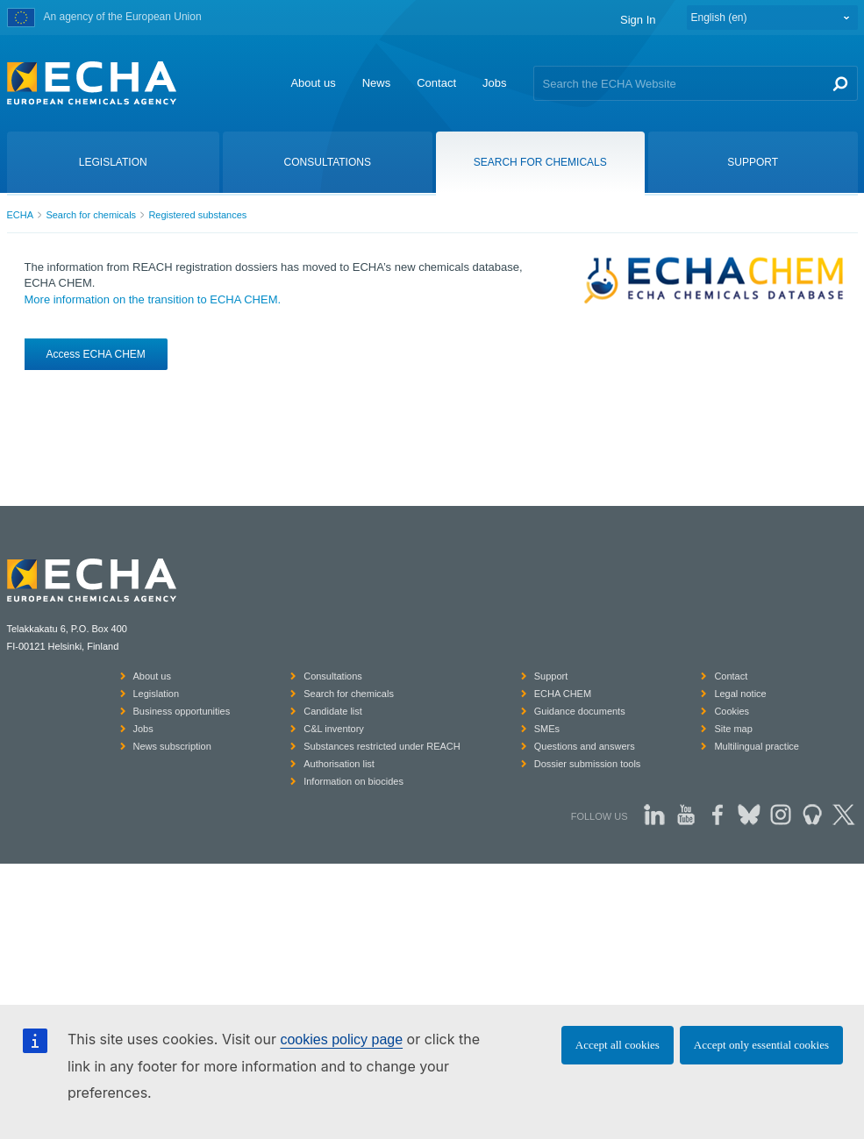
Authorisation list (339, 763)
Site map (733, 728)
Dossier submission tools (587, 763)
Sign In (637, 19)
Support (551, 676)
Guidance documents (579, 711)
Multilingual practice (756, 746)
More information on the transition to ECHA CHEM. (153, 299)
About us (312, 82)
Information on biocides (353, 781)
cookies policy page (341, 1039)
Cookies (731, 711)
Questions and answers (584, 746)
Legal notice (740, 693)
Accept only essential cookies (761, 1044)
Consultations (332, 676)
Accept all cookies (617, 1044)
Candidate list (332, 711)
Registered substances (197, 215)
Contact (436, 82)
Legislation (156, 693)
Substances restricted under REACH (382, 746)
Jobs (494, 82)
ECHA (20, 215)
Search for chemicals (91, 215)
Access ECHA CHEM (96, 354)
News (376, 82)
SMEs (547, 728)
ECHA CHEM (562, 693)
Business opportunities (182, 711)
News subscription (172, 746)
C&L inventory (333, 728)
